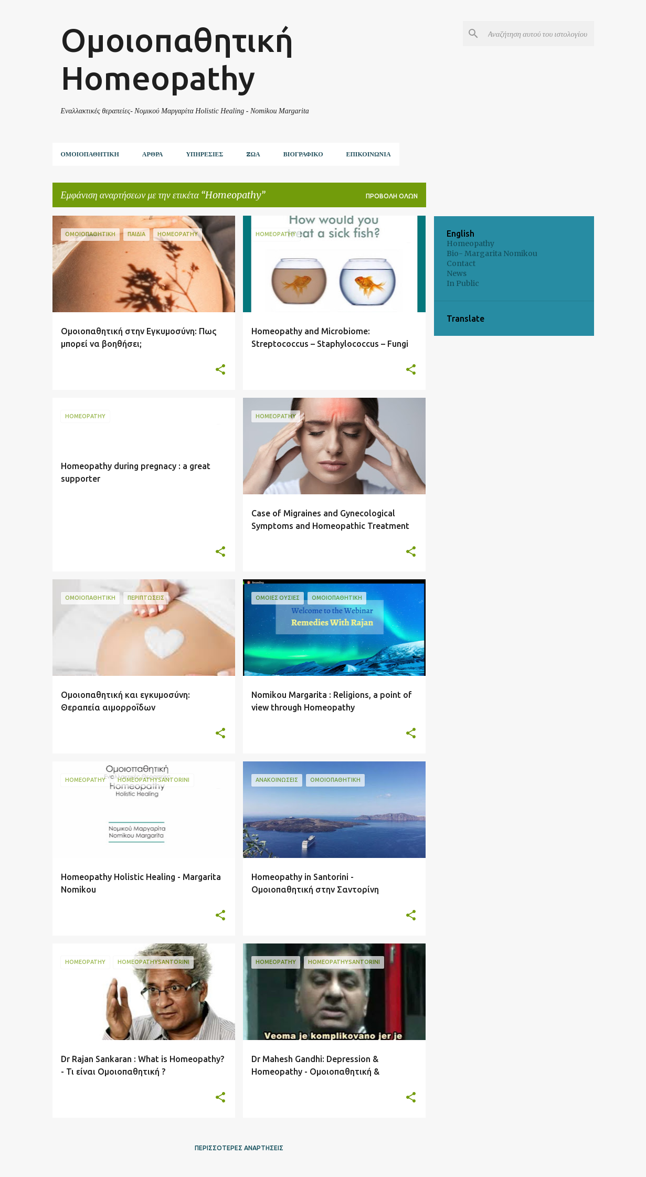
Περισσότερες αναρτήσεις (239, 1147)
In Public (463, 283)
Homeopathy (470, 243)
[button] (220, 370)
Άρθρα (152, 154)
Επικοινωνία (368, 154)
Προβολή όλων (392, 196)
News (457, 273)
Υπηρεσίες (204, 154)
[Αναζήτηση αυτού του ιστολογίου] (539, 33)
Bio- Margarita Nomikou (492, 253)
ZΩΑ (253, 154)
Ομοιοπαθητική (90, 154)
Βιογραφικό (303, 154)
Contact (461, 263)
